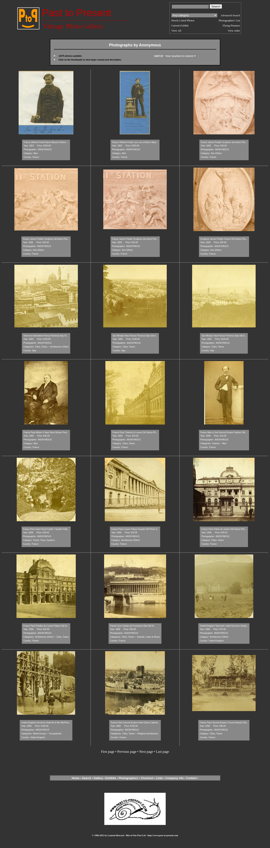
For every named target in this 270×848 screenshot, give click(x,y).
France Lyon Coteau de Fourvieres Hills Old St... (133, 626)
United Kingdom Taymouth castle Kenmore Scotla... (224, 626)
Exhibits (110, 778)
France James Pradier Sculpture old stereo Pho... (224, 142)
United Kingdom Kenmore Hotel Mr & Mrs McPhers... (46, 722)
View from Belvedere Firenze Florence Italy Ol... (45, 336)
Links (159, 778)
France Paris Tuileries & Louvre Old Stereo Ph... (134, 432)
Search (86, 778)
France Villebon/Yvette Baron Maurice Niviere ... (46, 142)
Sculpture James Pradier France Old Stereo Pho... (224, 239)
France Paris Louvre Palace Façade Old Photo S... (135, 529)
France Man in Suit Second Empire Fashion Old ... (224, 432)
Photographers (128, 778)
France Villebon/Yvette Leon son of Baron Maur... (135, 142)
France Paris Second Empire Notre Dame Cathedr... (135, 722)
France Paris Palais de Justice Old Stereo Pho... (224, 529)
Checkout (147, 778)
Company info (175, 778)
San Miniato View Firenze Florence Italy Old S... (135, 336)
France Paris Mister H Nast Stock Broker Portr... (46, 432)
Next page (146, 751)
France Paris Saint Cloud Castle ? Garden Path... (46, 529)
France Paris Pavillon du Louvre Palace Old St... (46, 626)
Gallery (98, 778)
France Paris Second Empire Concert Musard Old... (224, 722)
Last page (162, 751)
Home (75, 778)
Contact (191, 778)
